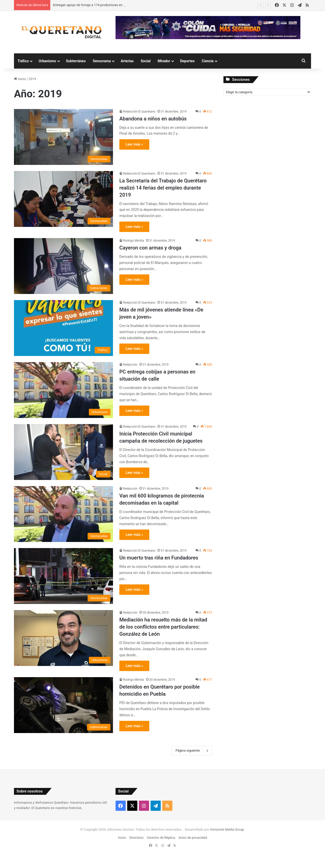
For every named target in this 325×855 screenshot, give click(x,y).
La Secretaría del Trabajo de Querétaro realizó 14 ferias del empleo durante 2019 (163, 188)
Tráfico (23, 61)
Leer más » (134, 144)
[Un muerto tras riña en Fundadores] (63, 576)
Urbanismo (47, 61)
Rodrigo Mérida (133, 240)
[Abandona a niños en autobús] (63, 137)
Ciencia (208, 61)
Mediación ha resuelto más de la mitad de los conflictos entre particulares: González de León (163, 627)
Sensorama (102, 61)
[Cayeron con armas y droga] (63, 266)
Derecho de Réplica (161, 838)
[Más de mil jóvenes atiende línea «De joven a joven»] (63, 328)
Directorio (136, 838)
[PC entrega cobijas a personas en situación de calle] (63, 390)
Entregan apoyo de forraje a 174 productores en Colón (92, 5)
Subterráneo (76, 61)
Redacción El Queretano (139, 111)
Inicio (20, 79)
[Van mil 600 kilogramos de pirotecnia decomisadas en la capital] (63, 514)
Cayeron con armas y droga (150, 248)
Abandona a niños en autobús (153, 119)
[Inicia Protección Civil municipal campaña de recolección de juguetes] (63, 452)
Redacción (130, 364)
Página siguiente (191, 750)
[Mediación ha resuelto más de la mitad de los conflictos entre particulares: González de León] (63, 638)
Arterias (127, 61)
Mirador (164, 61)
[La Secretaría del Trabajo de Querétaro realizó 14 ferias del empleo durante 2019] (63, 199)
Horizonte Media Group (227, 829)
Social (146, 61)
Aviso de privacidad (192, 838)
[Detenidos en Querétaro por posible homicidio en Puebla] (63, 705)
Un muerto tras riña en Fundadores (158, 558)
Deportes (187, 61)
